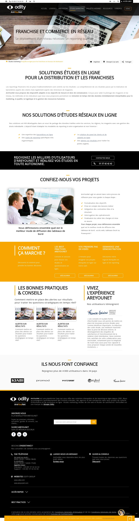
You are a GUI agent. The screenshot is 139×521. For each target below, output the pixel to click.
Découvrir (65, 276)
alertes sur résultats (89, 141)
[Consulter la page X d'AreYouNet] (34, 1)
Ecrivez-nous (58, 461)
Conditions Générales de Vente (103, 512)
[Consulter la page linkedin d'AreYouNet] (30, 1)
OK (93, 422)
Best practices (18, 502)
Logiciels (52, 8)
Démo (128, 9)
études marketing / (15, 61)
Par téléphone (21, 454)
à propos (118, 8)
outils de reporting (32, 138)
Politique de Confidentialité (62, 514)
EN (114, 1)
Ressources (108, 8)
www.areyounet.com (21, 483)
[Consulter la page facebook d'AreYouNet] (26, 1)
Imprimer (95, 62)
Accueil (44, 8)
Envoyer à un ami (111, 62)
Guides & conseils (100, 454)
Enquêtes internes (93, 8)
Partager (126, 62)
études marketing (77, 8)
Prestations (63, 8)
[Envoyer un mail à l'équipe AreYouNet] (6, 1)
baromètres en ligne (45, 135)
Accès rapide (17, 492)
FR (110, 1)
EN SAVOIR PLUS (108, 518)
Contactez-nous (103, 158)
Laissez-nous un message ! (65, 454)
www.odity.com (19, 480)
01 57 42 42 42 (105, 163)
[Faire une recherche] (118, 1)
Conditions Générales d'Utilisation (69, 512)
